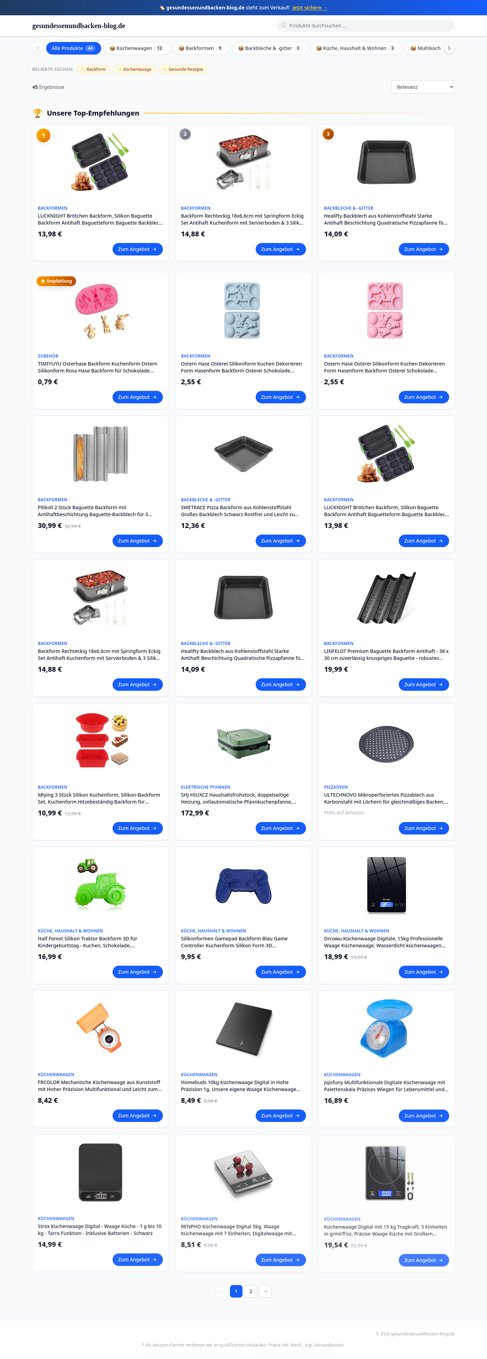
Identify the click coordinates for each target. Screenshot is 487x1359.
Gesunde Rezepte (183, 69)
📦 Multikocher (432, 48)
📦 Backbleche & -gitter (270, 48)
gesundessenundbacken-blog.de (78, 26)
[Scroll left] (37, 48)
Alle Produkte (74, 48)
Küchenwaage (134, 69)
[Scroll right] (449, 48)
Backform (93, 69)
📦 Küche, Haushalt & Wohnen (356, 48)
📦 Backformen (201, 48)
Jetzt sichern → (310, 7)
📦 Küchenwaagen (137, 48)
